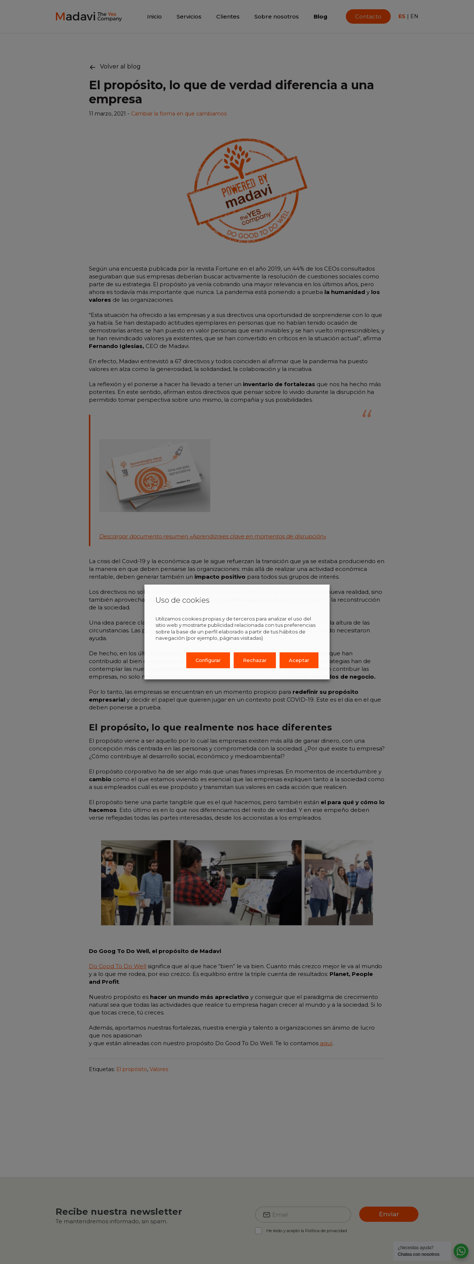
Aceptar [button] (299, 660)
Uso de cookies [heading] (183, 600)
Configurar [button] (208, 660)
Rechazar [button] (255, 660)
